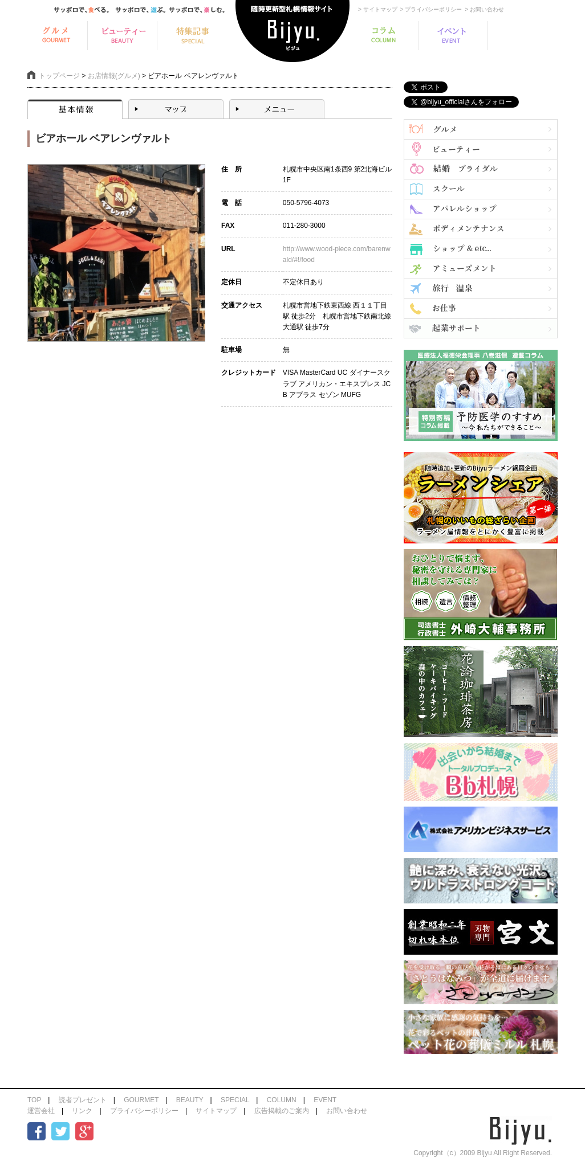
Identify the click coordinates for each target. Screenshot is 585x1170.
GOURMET (141, 1100)
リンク (82, 1111)
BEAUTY (190, 1100)
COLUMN (281, 1100)
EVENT (325, 1100)
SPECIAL (235, 1100)
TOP (34, 1100)
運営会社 (41, 1111)
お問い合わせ (346, 1111)
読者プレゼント (83, 1100)
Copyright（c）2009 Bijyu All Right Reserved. (482, 1153)
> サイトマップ (377, 9)
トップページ (59, 76)
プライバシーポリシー (144, 1111)
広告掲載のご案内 (281, 1111)
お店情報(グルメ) (114, 76)
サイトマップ (216, 1111)
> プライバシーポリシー (431, 9)
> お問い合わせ (484, 9)
